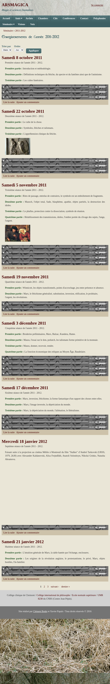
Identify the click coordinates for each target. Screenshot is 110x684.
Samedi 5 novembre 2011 (24, 185)
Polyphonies (100, 18)
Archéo (29, 18)
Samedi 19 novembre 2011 (25, 277)
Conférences (69, 18)
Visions (21, 24)
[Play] (4, 87)
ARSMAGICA (15, 5)
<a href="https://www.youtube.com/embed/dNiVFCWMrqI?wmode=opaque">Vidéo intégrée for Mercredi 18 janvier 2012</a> (42, 493)
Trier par (6, 46)
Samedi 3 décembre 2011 (24, 323)
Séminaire (7, 25)
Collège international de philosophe (53, 595)
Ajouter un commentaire (27, 102)
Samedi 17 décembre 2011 (25, 387)
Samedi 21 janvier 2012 (23, 541)
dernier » (65, 586)
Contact (84, 18)
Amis (17, 19)
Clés (55, 18)
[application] (55, 87)
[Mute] (96, 87)
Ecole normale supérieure (84, 595)
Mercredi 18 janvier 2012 (24, 441)
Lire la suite (9, 102)
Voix (32, 24)
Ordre (17, 46)
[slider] (50, 87)
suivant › (55, 586)
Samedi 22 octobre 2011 (23, 111)
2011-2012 (20, 30)
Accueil (6, 18)
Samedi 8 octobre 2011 (22, 57)
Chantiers (43, 18)
